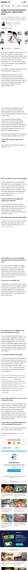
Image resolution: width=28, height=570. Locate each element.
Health (10, 28)
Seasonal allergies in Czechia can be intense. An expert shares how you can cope (20, 437)
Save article (8, 48)
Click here (15, 404)
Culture (19, 6)
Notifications (16, 48)
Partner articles (14, 477)
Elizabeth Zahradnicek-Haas (16, 22)
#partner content (7, 375)
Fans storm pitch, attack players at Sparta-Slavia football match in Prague (7, 551)
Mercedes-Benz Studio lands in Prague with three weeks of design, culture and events (7, 520)
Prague (13, 6)
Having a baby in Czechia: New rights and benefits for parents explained (6, 437)
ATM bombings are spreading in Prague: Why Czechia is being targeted (19, 552)
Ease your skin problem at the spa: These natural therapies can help (7, 422)
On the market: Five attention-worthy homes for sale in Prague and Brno (20, 491)
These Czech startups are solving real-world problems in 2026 (19, 520)
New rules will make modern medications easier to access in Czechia (20, 452)
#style (16, 375)
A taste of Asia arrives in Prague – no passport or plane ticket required (7, 491)
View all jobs (14, 535)
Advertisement (25, 456)
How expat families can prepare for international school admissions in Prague (19, 505)
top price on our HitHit (17, 169)
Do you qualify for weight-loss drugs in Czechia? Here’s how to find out (20, 422)
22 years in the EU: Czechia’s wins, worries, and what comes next (20, 565)
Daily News (7, 6)
